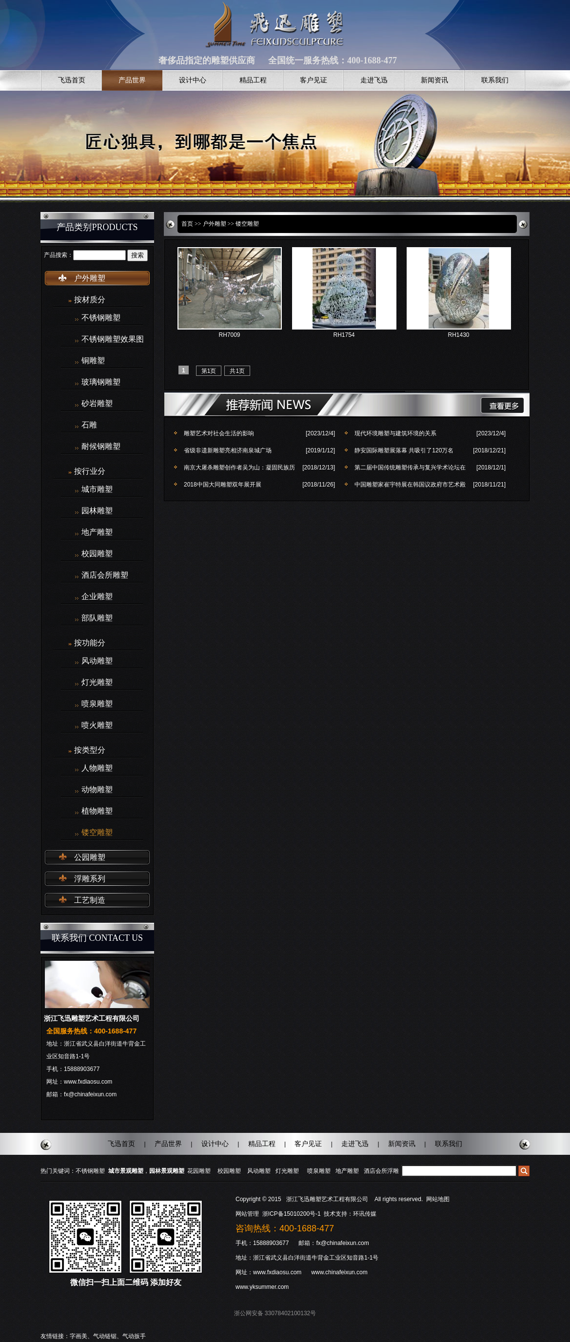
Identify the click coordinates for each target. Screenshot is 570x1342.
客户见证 (313, 80)
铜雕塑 (93, 361)
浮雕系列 (89, 879)
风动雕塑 (97, 661)
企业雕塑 (97, 597)
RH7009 (229, 334)
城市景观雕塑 (125, 1170)
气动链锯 (105, 1336)
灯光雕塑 (97, 682)
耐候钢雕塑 (100, 446)
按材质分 (89, 299)
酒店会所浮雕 (381, 1170)
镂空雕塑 (97, 832)
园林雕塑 (97, 511)
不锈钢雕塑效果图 (112, 339)
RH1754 (343, 334)
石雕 (89, 425)
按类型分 (89, 750)
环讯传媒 (364, 1213)
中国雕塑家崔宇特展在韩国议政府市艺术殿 (410, 484)
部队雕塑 (97, 618)
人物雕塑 (97, 768)
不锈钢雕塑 (100, 318)
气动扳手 (134, 1336)
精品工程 (253, 80)
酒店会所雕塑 (104, 575)
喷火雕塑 (97, 725)
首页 (187, 223)
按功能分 (89, 643)
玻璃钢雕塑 (100, 382)
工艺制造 (89, 900)
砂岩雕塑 (97, 404)
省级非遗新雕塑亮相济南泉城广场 (228, 450)
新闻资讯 (434, 80)
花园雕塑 (199, 1170)
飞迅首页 (71, 80)
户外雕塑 (89, 278)
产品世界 (132, 80)
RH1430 (458, 334)
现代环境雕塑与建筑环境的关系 (395, 433)
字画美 (78, 1336)
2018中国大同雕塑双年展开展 (222, 484)
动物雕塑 (97, 790)
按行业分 (89, 471)
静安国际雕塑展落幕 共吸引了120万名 (403, 450)
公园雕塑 (89, 857)
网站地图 (438, 1199)
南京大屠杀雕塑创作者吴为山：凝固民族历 (239, 467)
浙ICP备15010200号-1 (292, 1213)
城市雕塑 (97, 489)
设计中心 (192, 80)
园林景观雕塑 (166, 1170)
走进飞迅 (374, 80)
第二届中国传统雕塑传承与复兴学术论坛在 (410, 467)
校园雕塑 (97, 554)
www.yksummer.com (262, 1287)
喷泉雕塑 (97, 704)
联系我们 (495, 80)
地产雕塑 (97, 532)
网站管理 (247, 1213)
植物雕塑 (97, 811)
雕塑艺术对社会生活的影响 (219, 433)
